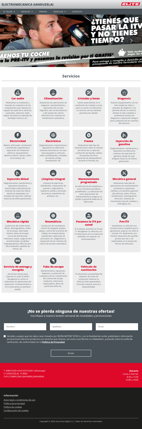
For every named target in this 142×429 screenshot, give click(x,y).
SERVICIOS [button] (25, 11)
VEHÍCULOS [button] (58, 11)
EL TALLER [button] (7, 11)
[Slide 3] (73, 63)
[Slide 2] (71, 63)
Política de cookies (13, 407)
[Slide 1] (69, 63)
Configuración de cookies (16, 410)
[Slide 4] (75, 63)
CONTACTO (77, 11)
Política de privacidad (14, 403)
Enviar (71, 353)
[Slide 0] (67, 63)
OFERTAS (43, 11)
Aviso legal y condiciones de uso (19, 399)
